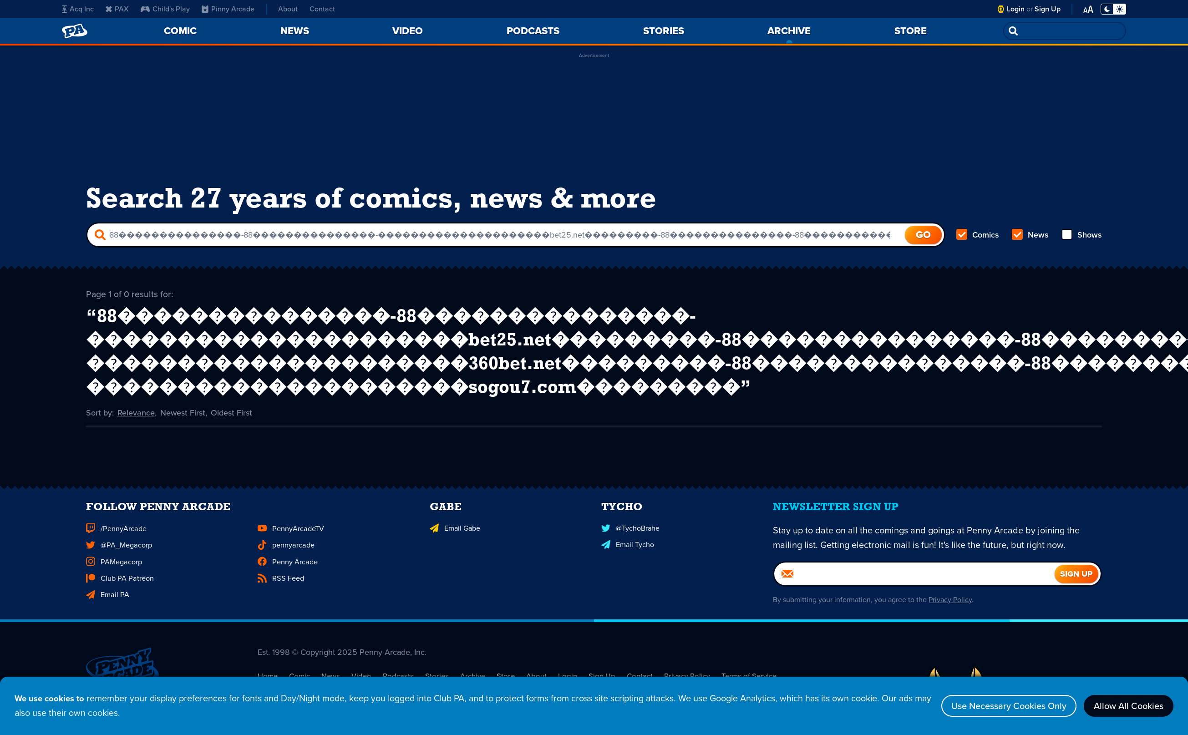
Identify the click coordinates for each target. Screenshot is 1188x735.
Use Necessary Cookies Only (1008, 707)
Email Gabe (455, 542)
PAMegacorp (113, 575)
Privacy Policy (950, 613)
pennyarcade (286, 558)
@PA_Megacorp (118, 558)
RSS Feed (280, 591)
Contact (322, 9)
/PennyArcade (116, 542)
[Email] (914, 587)
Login (1016, 9)
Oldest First (231, 411)
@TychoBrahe (630, 542)
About (288, 9)
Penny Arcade (287, 575)
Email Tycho (627, 558)
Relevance (136, 411)
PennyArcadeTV (290, 542)
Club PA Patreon (119, 591)
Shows (1081, 235)
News (1030, 235)
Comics (977, 235)
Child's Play (165, 9)
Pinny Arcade (228, 9)
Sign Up (1048, 9)
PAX (117, 9)
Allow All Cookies (1128, 707)
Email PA (107, 608)
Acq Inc (78, 9)
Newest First (182, 411)
